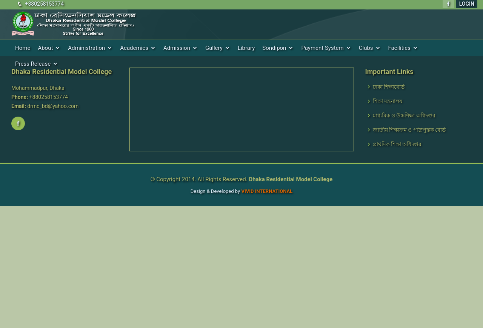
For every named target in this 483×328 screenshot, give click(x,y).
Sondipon (274, 48)
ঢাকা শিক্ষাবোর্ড (389, 86)
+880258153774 (44, 4)
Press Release (33, 63)
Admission (176, 48)
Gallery (214, 48)
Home (22, 48)
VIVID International (266, 191)
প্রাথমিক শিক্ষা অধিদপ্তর (397, 144)
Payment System (322, 48)
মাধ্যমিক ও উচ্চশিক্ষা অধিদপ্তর (404, 115)
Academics (134, 48)
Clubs (366, 48)
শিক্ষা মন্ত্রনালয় (387, 101)
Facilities (399, 48)
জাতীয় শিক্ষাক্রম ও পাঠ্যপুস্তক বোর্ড (409, 129)
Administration (86, 48)
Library (246, 48)
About (45, 48)
